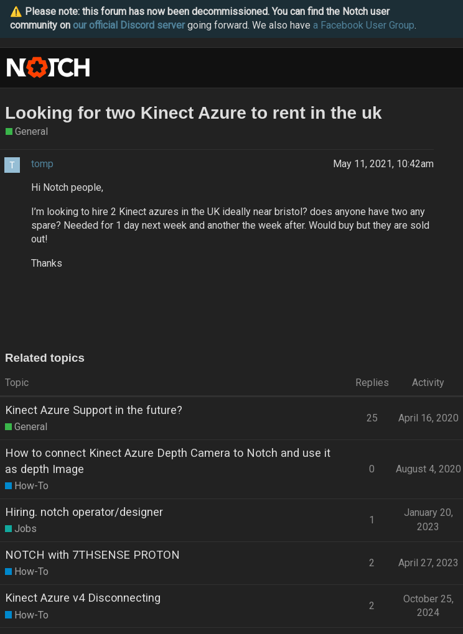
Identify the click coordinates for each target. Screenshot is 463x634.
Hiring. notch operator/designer (84, 511)
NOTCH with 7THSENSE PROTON (92, 554)
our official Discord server (129, 25)
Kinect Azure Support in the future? (93, 409)
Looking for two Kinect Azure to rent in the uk (193, 112)
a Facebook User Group (363, 25)
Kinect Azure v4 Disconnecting (83, 597)
